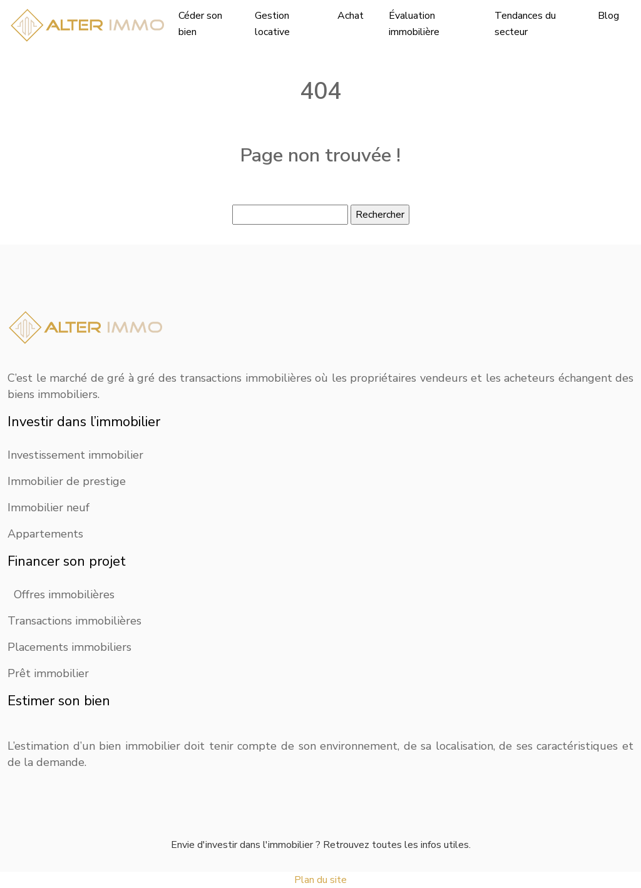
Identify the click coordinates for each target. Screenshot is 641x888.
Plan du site (320, 880)
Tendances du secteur (525, 24)
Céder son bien (200, 24)
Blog (608, 16)
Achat (350, 16)
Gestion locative (272, 24)
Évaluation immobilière (414, 24)
